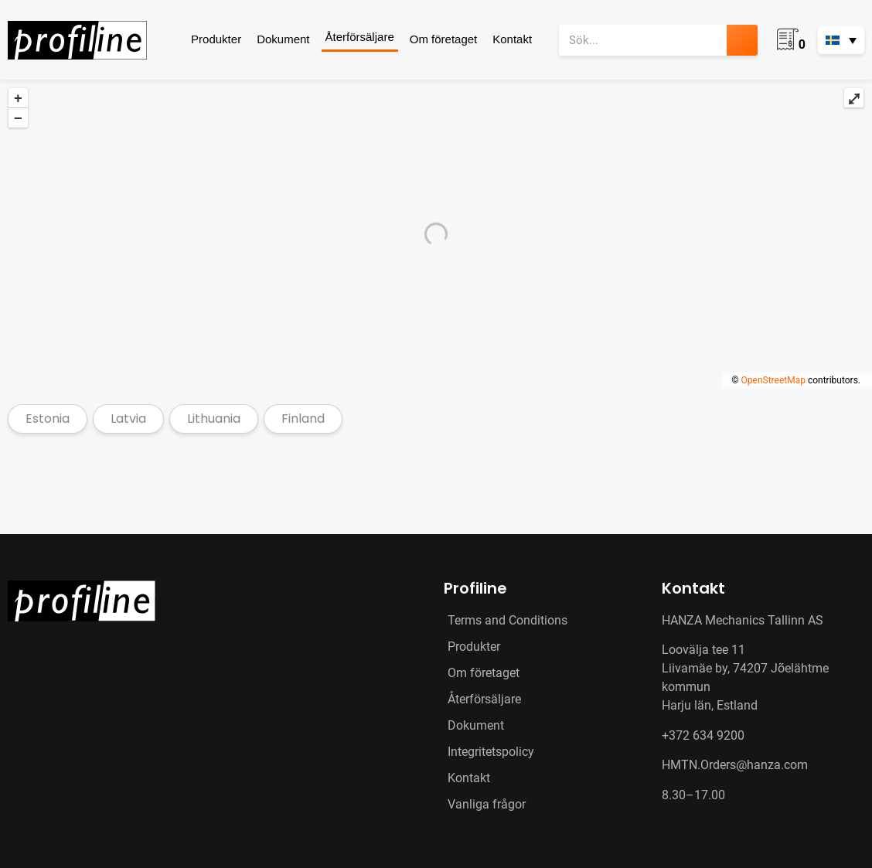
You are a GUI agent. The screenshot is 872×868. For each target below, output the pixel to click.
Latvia (128, 418)
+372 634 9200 (703, 735)
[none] (841, 40)
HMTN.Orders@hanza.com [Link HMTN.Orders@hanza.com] (735, 764)
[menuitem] (841, 40)
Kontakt (512, 39)
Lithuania (213, 418)
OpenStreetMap (773, 380)
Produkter (216, 39)
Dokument (283, 39)
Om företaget (444, 39)
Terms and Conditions (507, 620)
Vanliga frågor (487, 804)
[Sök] (742, 40)
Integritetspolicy (491, 751)
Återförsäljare (359, 36)
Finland (303, 418)
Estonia (48, 418)
